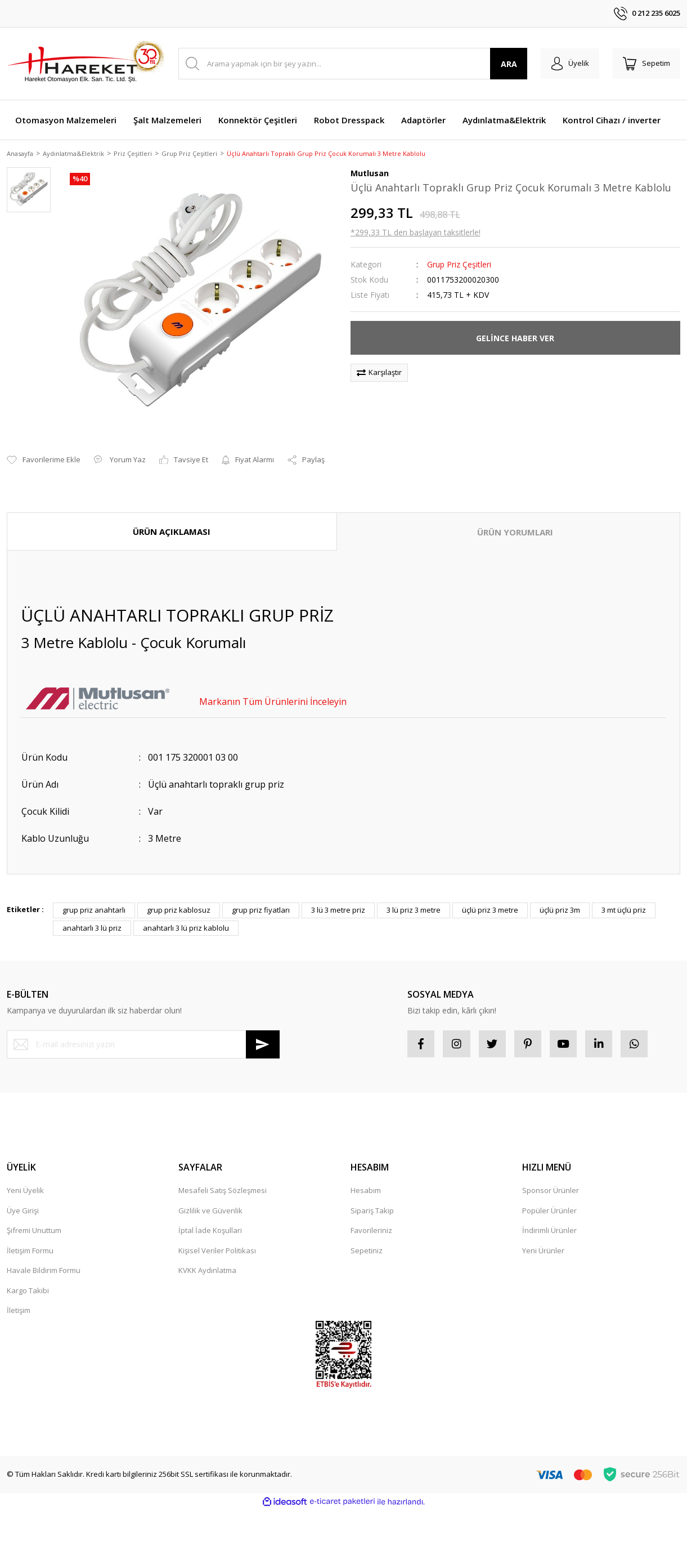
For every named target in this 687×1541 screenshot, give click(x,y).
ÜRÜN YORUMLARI (515, 518)
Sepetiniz (367, 1238)
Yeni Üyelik (25, 1178)
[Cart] (645, 63)
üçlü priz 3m (560, 897)
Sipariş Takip (372, 1198)
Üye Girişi (23, 1198)
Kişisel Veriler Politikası (217, 1238)
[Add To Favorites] (43, 446)
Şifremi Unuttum (34, 1218)
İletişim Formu (30, 1238)
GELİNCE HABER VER (515, 338)
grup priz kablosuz (178, 897)
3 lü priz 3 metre (414, 897)
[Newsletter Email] (143, 1031)
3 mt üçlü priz (623, 897)
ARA (505, 64)
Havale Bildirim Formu (43, 1258)
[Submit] (263, 1031)
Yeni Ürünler (543, 1238)
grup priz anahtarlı (93, 897)
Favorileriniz (371, 1218)
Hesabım (366, 1178)
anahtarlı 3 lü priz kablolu (186, 914)
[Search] (350, 63)
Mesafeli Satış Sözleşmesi (222, 1178)
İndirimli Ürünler (549, 1218)
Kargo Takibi (28, 1278)
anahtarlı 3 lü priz (92, 914)
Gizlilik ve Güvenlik (210, 1198)
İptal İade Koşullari (210, 1218)
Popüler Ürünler (549, 1198)
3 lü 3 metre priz (338, 897)
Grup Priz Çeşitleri (459, 265)
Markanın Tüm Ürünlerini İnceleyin (273, 688)
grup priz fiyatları (261, 897)
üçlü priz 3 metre (490, 897)
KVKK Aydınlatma (207, 1258)
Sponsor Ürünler (550, 1178)
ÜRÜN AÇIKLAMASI (171, 518)
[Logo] (85, 63)
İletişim (18, 1298)
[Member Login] (567, 63)
